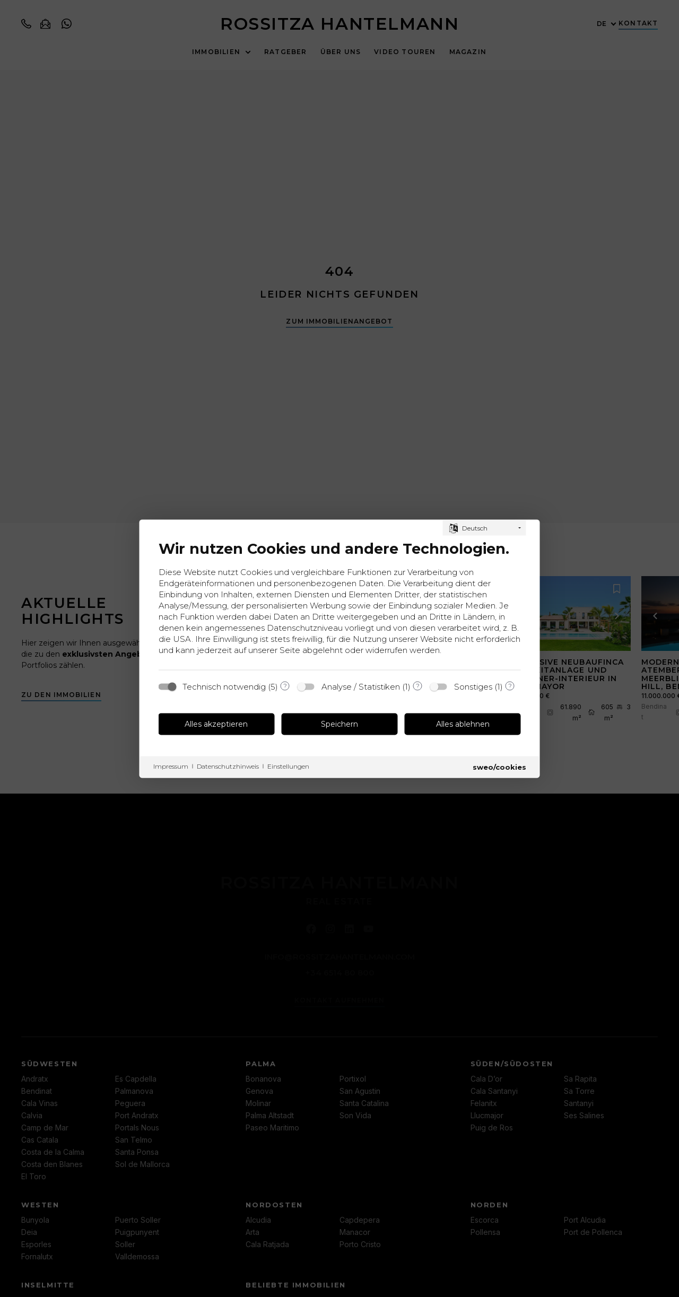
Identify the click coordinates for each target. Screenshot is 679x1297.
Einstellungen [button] (288, 766)
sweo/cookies (499, 766)
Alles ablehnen (463, 724)
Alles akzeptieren (216, 724)
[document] (340, 601)
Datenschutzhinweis (228, 766)
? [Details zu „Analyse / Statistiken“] (418, 686)
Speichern (339, 724)
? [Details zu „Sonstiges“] (510, 686)
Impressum (170, 766)
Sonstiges (473, 686)
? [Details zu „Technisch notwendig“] (285, 686)
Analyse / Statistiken (360, 686)
